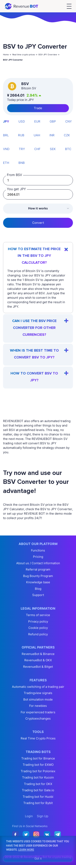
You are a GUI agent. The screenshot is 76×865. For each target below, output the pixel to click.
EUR (37, 121)
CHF (37, 149)
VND (6, 149)
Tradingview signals (38, 693)
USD (21, 121)
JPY (6, 121)
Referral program (38, 569)
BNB (21, 163)
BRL (6, 135)
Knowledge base (38, 582)
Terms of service (38, 615)
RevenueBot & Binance (38, 654)
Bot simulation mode (38, 699)
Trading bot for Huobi (38, 797)
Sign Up (42, 816)
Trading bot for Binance (38, 758)
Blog (38, 589)
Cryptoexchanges (38, 718)
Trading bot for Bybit (38, 803)
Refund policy (38, 634)
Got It (38, 858)
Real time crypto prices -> (24, 54)
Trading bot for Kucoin (38, 777)
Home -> (7, 54)
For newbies (38, 706)
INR (52, 135)
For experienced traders (38, 712)
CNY (68, 121)
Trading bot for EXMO (38, 765)
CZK (67, 135)
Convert (38, 223)
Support (38, 595)
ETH (6, 163)
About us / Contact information (38, 563)
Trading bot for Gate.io (38, 790)
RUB (21, 135)
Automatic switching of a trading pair (38, 687)
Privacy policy (38, 621)
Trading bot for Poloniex (38, 771)
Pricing (38, 557)
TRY (22, 149)
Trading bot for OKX (38, 784)
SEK (53, 149)
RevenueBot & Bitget (38, 667)
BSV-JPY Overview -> (49, 54)
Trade (38, 108)
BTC (68, 149)
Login (29, 816)
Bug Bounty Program (38, 576)
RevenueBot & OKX (38, 660)
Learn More (26, 849)
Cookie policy (38, 628)
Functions (38, 550)
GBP (53, 121)
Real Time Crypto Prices (38, 738)
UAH (37, 135)
